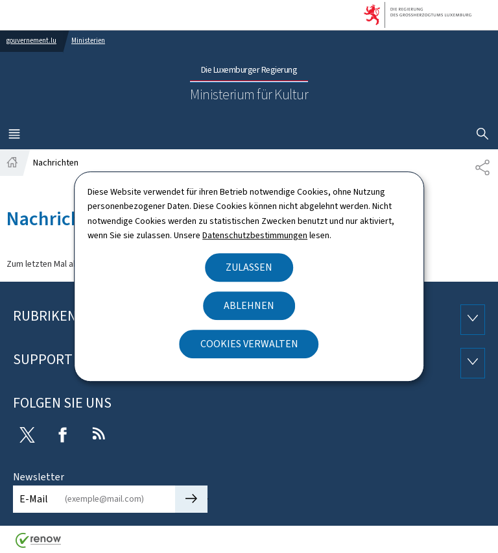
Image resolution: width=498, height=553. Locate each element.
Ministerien (88, 40)
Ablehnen (249, 305)
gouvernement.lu (31, 40)
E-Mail (33, 499)
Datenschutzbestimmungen (254, 235)
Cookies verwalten (249, 343)
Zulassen (249, 267)
